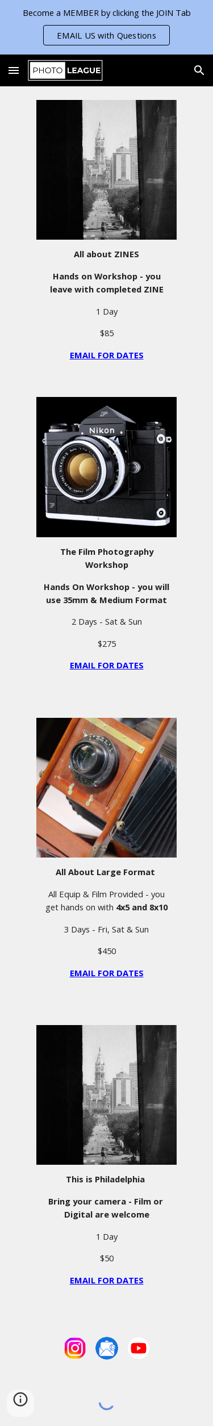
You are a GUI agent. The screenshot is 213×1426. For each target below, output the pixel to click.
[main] (106, 305)
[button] (13, 70)
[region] (106, 27)
